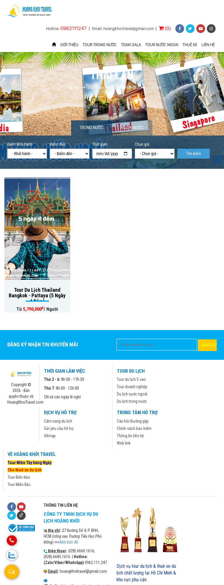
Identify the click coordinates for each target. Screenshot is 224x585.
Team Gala (131, 44)
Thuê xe (190, 44)
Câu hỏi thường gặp (133, 421)
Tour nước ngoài (161, 44)
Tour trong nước (100, 44)
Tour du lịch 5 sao (131, 379)
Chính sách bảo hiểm (134, 428)
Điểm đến (57, 144)
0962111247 (73, 28)
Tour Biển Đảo (19, 477)
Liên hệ (208, 44)
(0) (165, 28)
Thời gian (99, 144)
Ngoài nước (132, 127)
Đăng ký (209, 345)
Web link (123, 443)
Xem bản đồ (68, 542)
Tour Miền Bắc (19, 484)
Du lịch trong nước (132, 401)
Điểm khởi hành (19, 144)
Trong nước (91, 127)
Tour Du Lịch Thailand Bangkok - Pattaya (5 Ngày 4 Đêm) (37, 296)
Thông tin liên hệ (130, 435)
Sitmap (50, 435)
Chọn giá (142, 144)
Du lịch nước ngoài (132, 394)
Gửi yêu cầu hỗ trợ (58, 428)
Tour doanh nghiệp (132, 386)
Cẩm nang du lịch (58, 421)
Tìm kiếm (193, 153)
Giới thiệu (69, 44)
